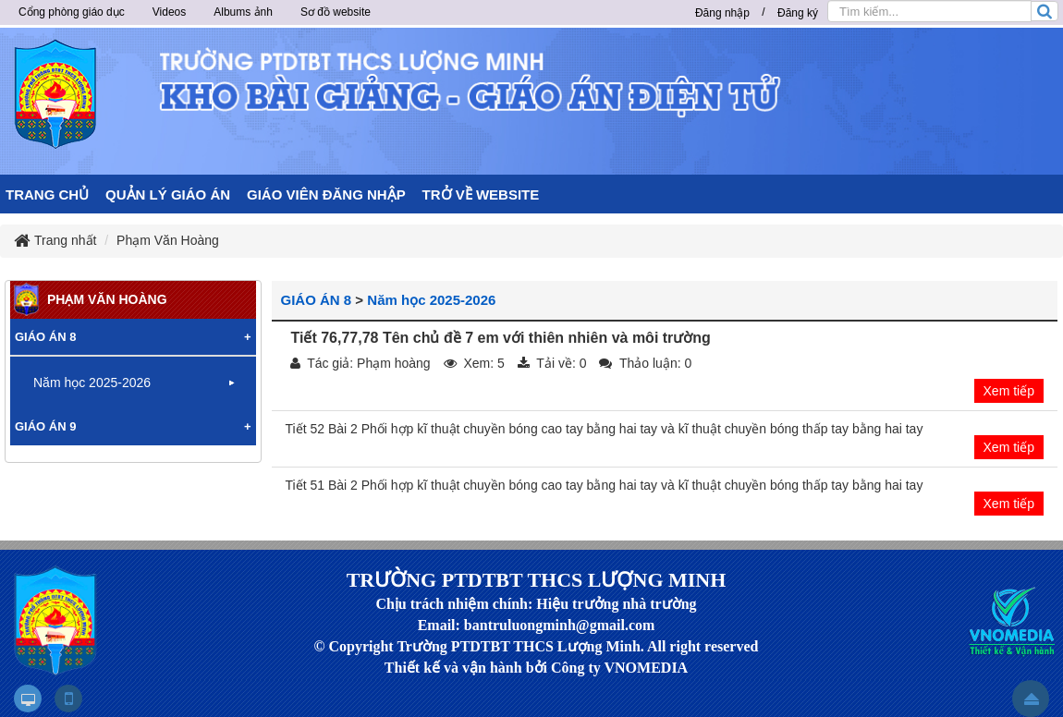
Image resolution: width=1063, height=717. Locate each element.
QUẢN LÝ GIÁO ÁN (167, 194)
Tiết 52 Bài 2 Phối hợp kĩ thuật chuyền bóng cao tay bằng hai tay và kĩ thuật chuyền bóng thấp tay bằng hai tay (604, 428)
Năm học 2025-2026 (431, 300)
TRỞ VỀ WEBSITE (481, 194)
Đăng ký (797, 12)
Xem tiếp (1009, 390)
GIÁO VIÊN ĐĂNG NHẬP (326, 194)
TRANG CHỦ (47, 194)
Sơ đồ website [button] (335, 12)
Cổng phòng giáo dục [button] (71, 12)
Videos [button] (169, 12)
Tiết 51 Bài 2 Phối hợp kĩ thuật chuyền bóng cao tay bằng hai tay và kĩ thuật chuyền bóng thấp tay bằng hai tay (604, 485)
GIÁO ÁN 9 (45, 426)
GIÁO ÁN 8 (316, 300)
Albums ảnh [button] (243, 12)
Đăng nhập (722, 12)
